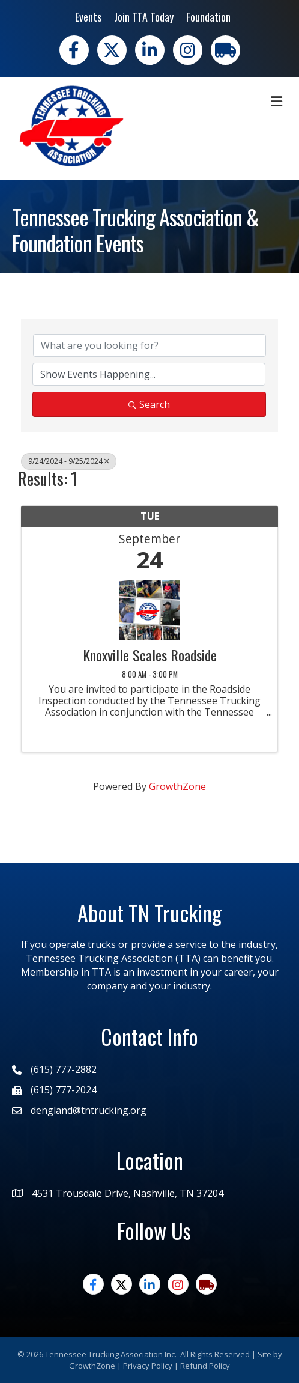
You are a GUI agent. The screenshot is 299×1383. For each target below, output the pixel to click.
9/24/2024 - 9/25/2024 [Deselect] (68, 461)
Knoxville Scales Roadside (150, 655)
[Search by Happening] (148, 374)
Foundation (208, 16)
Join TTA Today (144, 16)
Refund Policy (205, 1365)
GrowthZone (177, 786)
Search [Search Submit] (149, 404)
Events (88, 16)
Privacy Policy (147, 1365)
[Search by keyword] (149, 345)
